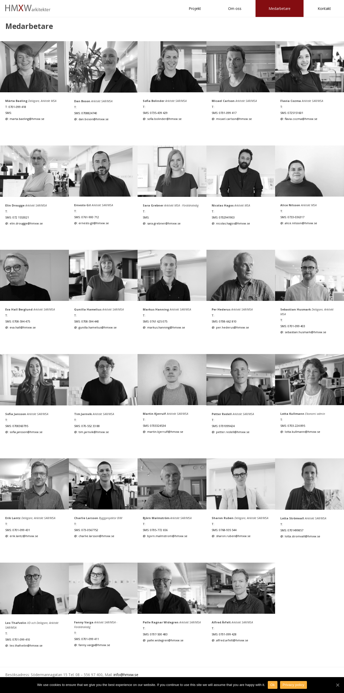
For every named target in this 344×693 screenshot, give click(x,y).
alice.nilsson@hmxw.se (301, 223)
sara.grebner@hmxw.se (164, 223)
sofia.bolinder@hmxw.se (164, 119)
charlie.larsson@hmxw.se (96, 536)
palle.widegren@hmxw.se (165, 640)
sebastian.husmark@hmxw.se (305, 332)
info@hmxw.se (126, 674)
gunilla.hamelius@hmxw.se (98, 327)
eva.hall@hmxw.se (23, 327)
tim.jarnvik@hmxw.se (94, 432)
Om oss (234, 8)
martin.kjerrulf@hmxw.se (165, 432)
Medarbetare (279, 8)
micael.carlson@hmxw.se (234, 119)
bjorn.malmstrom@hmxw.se (167, 536)
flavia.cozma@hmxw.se (301, 119)
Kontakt (324, 8)
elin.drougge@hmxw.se (26, 223)
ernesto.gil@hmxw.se (94, 223)
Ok (272, 685)
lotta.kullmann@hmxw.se (302, 432)
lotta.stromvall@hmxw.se (302, 536)
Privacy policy (293, 685)
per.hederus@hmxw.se (232, 327)
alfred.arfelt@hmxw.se (232, 640)
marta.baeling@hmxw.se (27, 119)
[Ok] (337, 685)
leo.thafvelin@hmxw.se (26, 645)
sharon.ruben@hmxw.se (233, 536)
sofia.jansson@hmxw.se (26, 432)
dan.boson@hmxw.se (94, 119)
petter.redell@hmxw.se (233, 432)
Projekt (195, 8)
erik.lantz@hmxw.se (24, 536)
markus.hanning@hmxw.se (166, 327)
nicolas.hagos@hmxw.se (233, 223)
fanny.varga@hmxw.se (94, 645)
